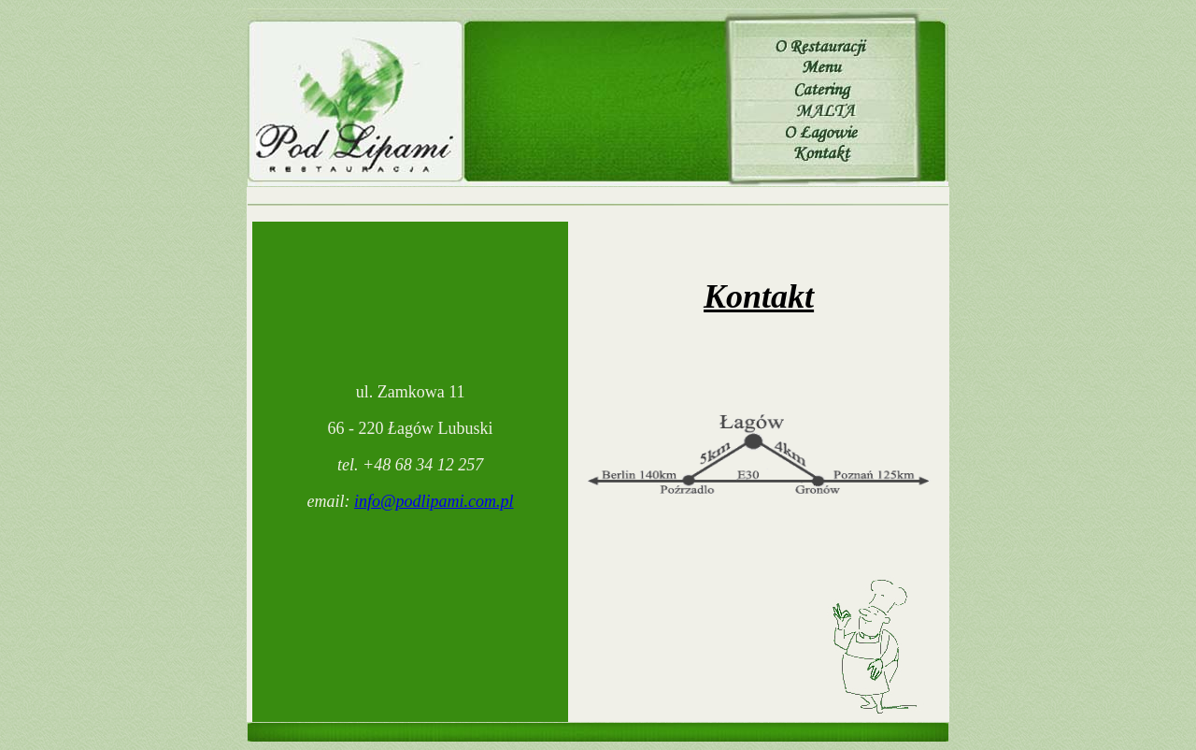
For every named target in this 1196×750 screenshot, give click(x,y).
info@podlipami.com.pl (434, 501)
